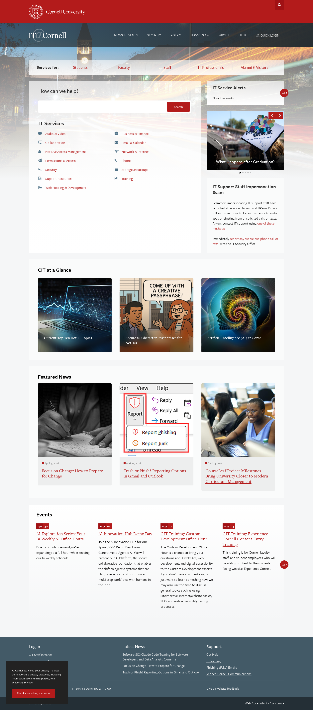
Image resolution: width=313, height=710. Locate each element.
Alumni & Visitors (254, 67)
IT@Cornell (47, 35)
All (283, 564)
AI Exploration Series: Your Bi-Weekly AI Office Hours (60, 536)
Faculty (124, 67)
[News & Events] (126, 35)
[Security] (154, 35)
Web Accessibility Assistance (264, 703)
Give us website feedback (223, 688)
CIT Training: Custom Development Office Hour (183, 536)
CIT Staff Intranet (40, 654)
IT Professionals (211, 67)
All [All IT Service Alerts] (283, 93)
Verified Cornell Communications (229, 673)
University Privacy (22, 682)
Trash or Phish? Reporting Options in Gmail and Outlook (161, 672)
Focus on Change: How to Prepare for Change (154, 665)
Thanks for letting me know (33, 693)
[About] (224, 35)
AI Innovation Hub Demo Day (125, 534)
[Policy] (176, 35)
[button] (272, 115)
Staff (167, 67)
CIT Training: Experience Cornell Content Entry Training (245, 539)
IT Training (213, 661)
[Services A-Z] (200, 35)
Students (80, 67)
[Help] (242, 35)
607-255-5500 (102, 688)
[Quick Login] (267, 35)
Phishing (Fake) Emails (221, 667)
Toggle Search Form (279, 5)
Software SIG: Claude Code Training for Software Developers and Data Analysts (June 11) (155, 657)
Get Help (212, 654)
